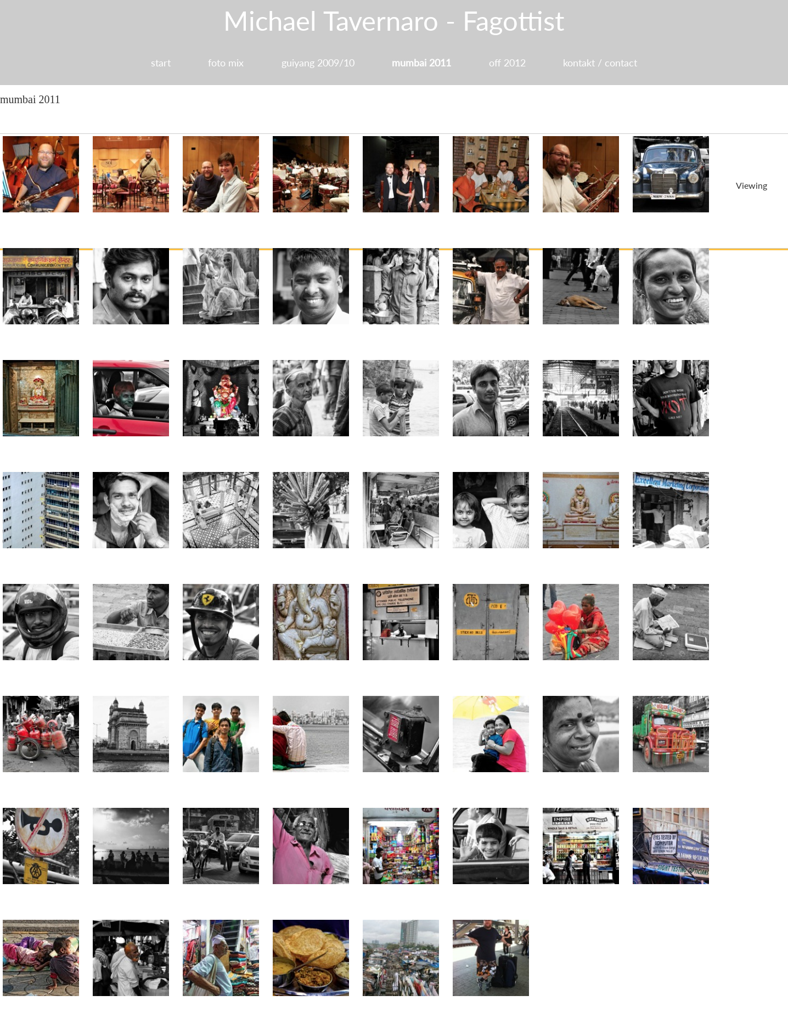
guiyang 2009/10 (317, 63)
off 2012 (508, 63)
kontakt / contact (602, 63)
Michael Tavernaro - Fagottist (394, 20)
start (158, 63)
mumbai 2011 (422, 63)
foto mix (225, 63)
